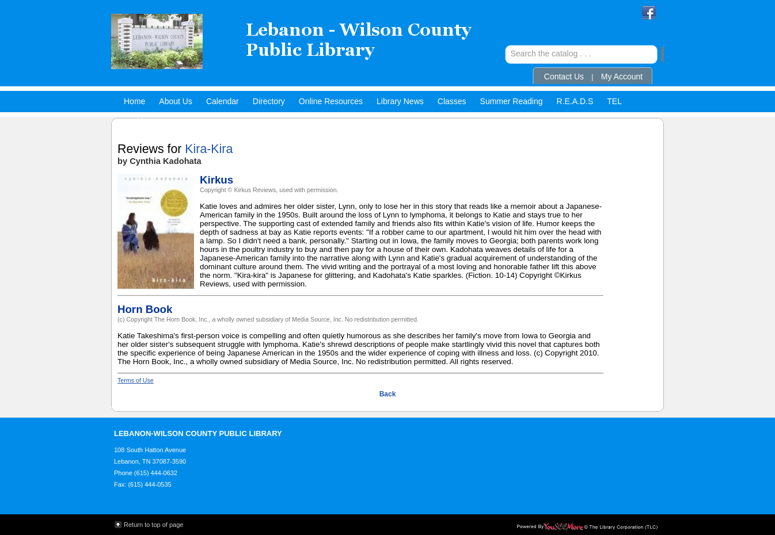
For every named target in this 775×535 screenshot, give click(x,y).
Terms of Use (135, 380)
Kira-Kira (209, 149)
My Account (622, 76)
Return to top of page (153, 524)
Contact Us (564, 76)
